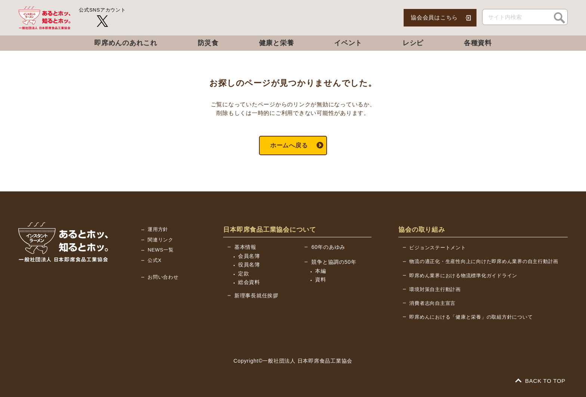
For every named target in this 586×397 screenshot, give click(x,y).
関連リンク (160, 240)
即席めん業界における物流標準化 (463, 275)
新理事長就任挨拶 (256, 295)
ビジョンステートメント (437, 247)
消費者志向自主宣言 (432, 303)
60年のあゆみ (328, 247)
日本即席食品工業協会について (269, 229)
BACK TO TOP (540, 381)
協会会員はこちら (434, 17)
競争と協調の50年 (333, 262)
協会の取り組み (421, 229)
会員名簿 (249, 256)
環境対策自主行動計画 (435, 289)
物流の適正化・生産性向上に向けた (483, 261)
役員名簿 (249, 265)
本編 (320, 271)
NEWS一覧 (161, 250)
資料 (320, 279)
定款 (243, 273)
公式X (154, 260)
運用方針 (158, 229)
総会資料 (249, 282)
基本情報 (245, 247)
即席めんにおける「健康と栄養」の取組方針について (471, 317)
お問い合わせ (163, 277)
